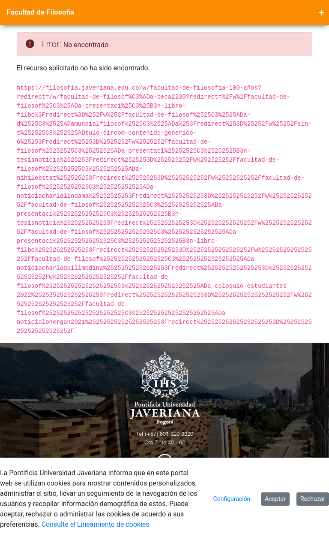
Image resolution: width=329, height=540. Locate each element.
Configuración (232, 498)
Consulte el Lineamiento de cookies (96, 524)
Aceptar (275, 498)
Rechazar (312, 498)
